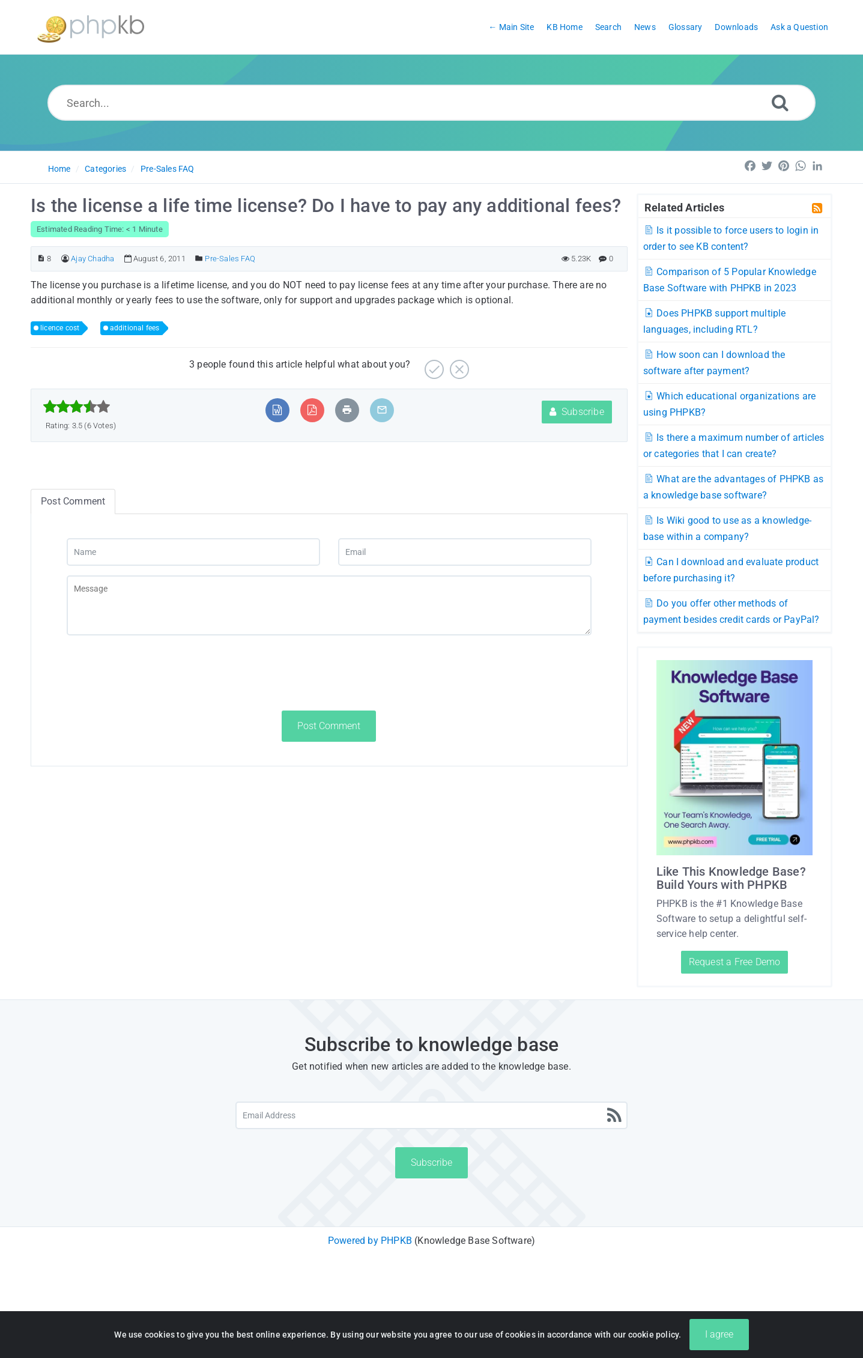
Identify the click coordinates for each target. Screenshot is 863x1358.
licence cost (59, 328)
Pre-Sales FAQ (168, 169)
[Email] (465, 552)
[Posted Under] (199, 258)
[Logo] (91, 27)
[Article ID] (41, 258)
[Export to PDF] (311, 410)
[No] (458, 365)
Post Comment (328, 726)
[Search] (780, 102)
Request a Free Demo (735, 962)
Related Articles (684, 207)
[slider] (76, 406)
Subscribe (577, 411)
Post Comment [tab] (73, 501)
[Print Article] (347, 410)
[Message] (329, 605)
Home (59, 169)
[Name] (193, 552)
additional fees (135, 328)
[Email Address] (431, 1115)
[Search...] (431, 103)
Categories (105, 169)
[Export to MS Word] (277, 410)
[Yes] (433, 365)
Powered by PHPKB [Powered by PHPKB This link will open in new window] (370, 1240)
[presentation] (158, 672)
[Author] (65, 258)
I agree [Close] (719, 1341)
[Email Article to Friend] (382, 410)
